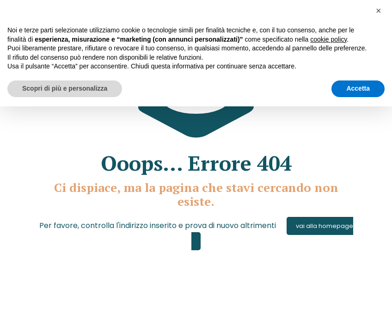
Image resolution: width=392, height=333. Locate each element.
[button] (380, 14)
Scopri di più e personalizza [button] (64, 88)
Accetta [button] (358, 88)
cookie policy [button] (328, 39)
